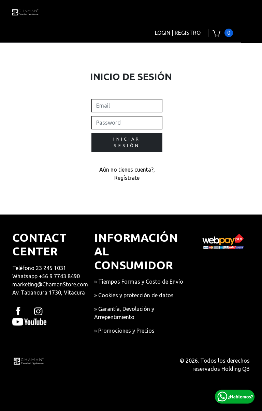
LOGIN (162, 33)
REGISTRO (188, 33)
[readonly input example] (126, 105)
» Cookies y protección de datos (134, 295)
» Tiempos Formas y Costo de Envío (138, 282)
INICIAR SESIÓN (126, 142)
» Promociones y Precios (124, 331)
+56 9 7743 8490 (59, 276)
